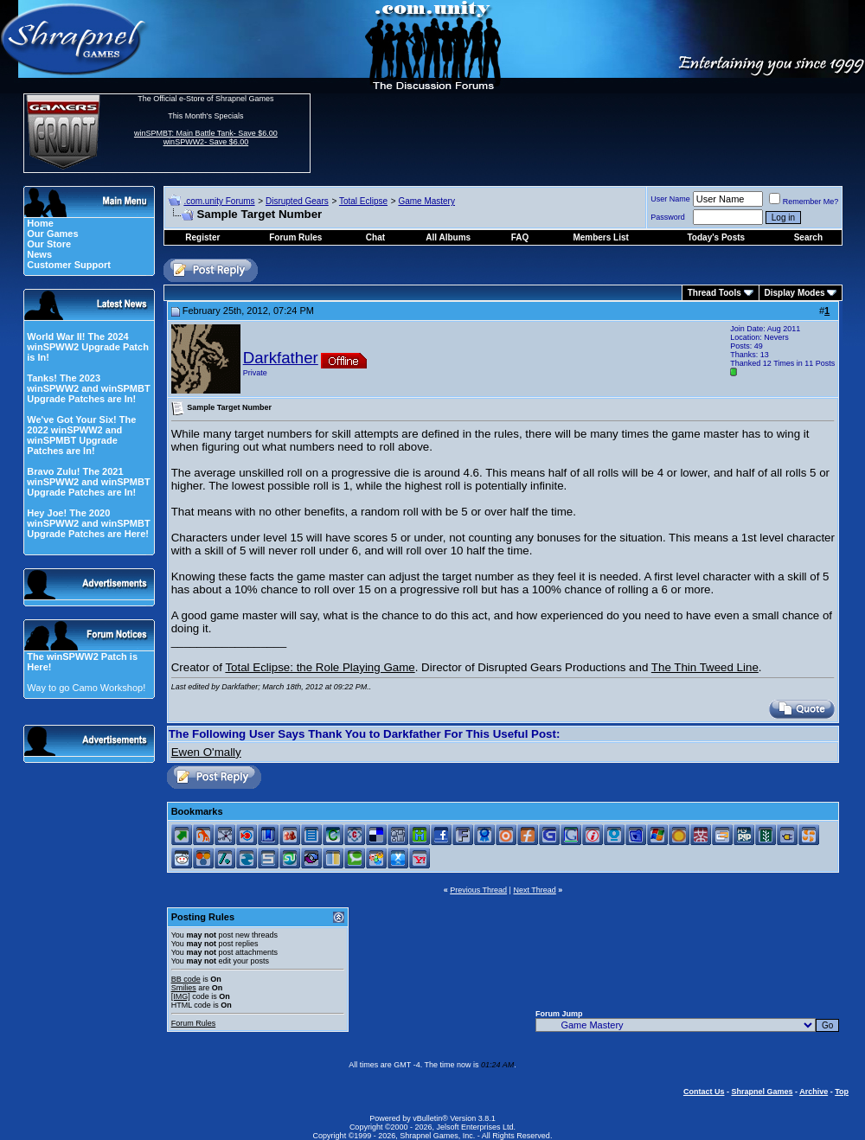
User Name (670, 199)
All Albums (448, 237)
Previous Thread (478, 890)
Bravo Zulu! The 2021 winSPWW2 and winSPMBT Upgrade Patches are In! (88, 481)
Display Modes (795, 293)
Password (667, 217)
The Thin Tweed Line (705, 667)
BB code (186, 979)
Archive (813, 1091)
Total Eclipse (363, 201)
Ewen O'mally (206, 752)
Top (842, 1091)
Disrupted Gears (297, 201)
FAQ (520, 237)
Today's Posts (717, 237)
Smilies (183, 987)
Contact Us (704, 1091)
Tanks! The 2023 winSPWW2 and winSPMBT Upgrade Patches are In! (88, 388)
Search (808, 237)
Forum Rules (193, 1023)
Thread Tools (714, 293)
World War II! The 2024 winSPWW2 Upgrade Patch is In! (88, 346)
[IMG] (180, 996)
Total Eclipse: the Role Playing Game (319, 667)
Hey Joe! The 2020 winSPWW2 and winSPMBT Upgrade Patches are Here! (88, 523)
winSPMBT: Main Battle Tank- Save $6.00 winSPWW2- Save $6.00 (206, 137)
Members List (600, 237)
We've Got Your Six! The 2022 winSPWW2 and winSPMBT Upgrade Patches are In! (81, 435)
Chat (375, 237)
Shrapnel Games (761, 1091)
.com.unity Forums (218, 201)
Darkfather (280, 358)
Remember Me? (804, 201)
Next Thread (534, 890)
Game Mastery (426, 201)
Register (202, 237)
